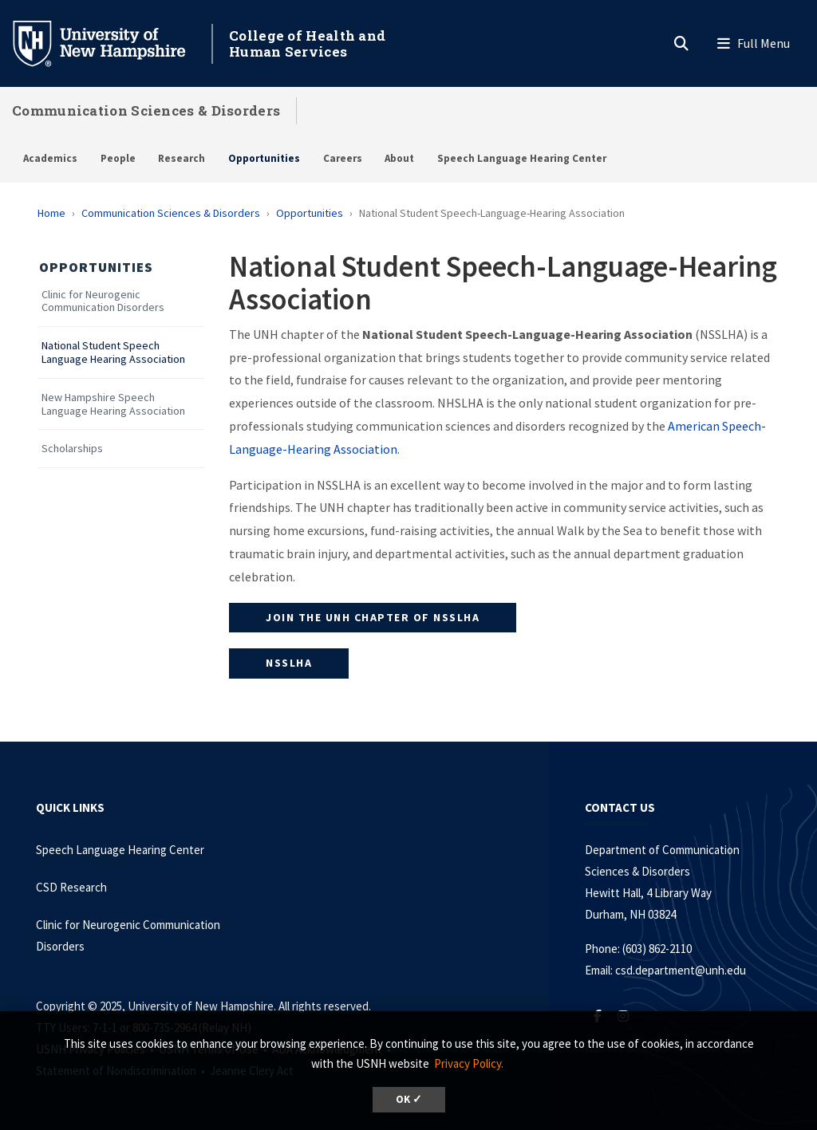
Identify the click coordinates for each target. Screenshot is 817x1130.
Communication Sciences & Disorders (146, 110)
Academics (50, 158)
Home (51, 213)
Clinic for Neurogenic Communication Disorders (102, 301)
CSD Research (71, 887)
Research (181, 158)
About (399, 158)
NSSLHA (289, 663)
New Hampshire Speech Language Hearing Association (113, 404)
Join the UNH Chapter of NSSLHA (373, 617)
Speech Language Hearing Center (521, 158)
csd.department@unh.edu (680, 970)
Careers (342, 158)
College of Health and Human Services (307, 43)
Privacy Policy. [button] (468, 1063)
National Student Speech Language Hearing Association (113, 352)
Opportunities (264, 158)
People (118, 158)
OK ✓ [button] (409, 1099)
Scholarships (72, 448)
